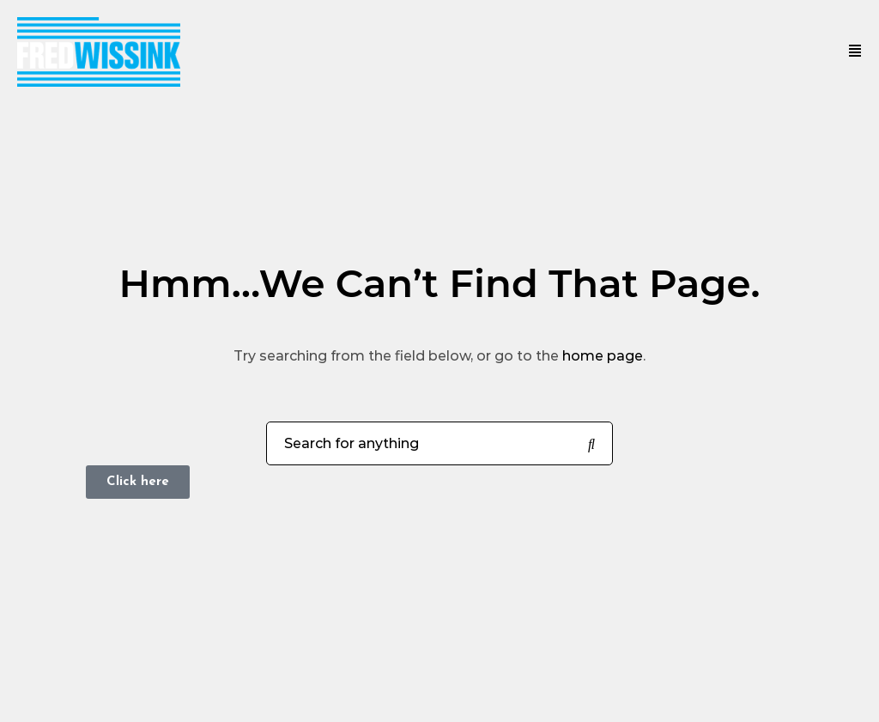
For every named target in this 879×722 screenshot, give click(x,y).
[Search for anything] (591, 444)
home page (602, 356)
